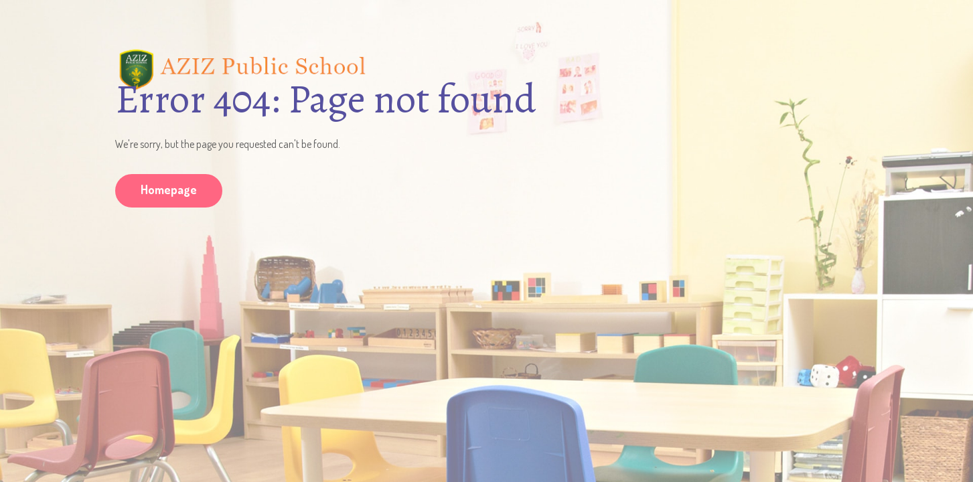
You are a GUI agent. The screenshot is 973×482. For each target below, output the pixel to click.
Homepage (169, 189)
